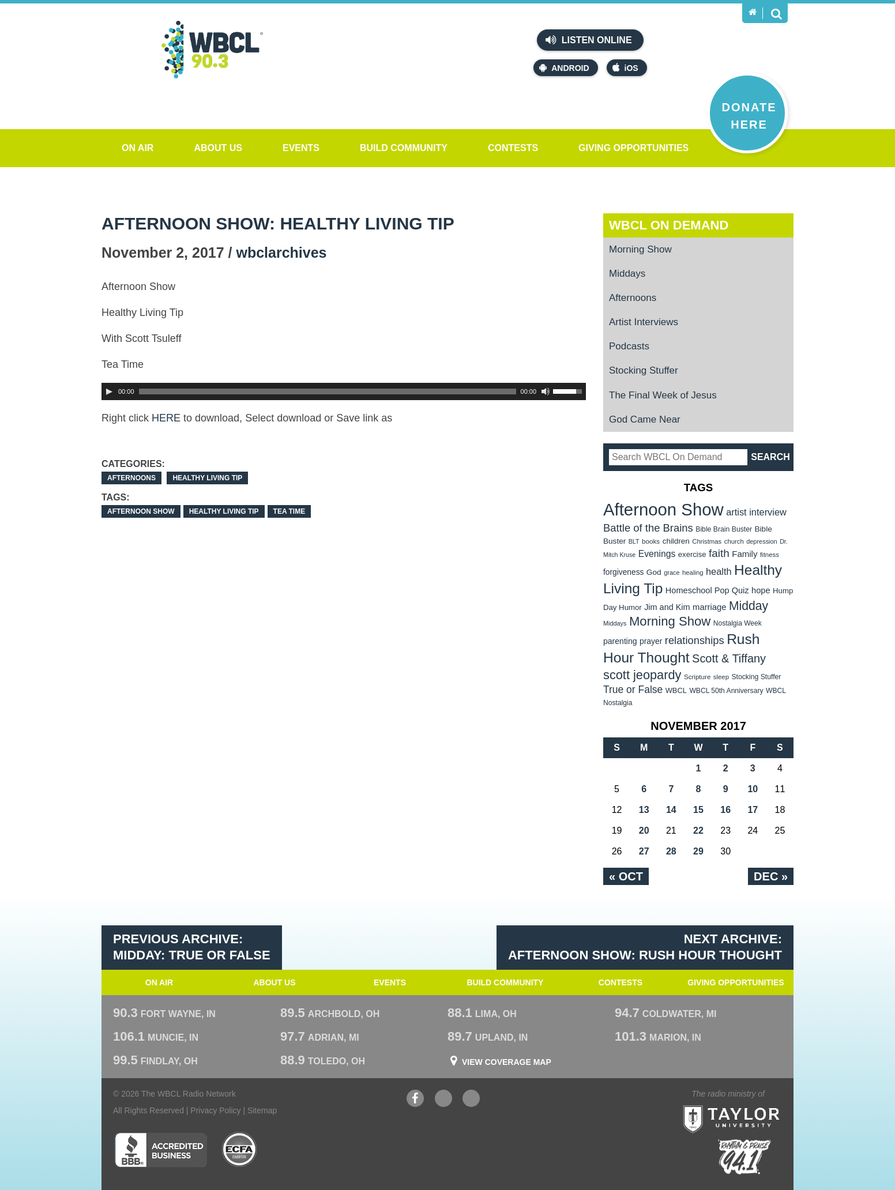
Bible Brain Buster (723, 529)
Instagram (471, 1100)
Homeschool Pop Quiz (707, 590)
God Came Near (644, 419)
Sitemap (262, 1110)
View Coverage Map (506, 1062)
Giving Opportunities (633, 148)
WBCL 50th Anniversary (726, 691)
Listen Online (588, 40)
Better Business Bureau (160, 1150)
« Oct (626, 876)
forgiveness (623, 572)
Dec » (771, 876)
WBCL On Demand (668, 225)
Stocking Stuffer (643, 370)
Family (744, 554)
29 (698, 851)
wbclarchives (281, 252)
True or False (633, 689)
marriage (710, 607)
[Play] (109, 391)
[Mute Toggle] (545, 391)
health (719, 571)
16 (725, 810)
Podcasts (629, 346)
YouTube (443, 1100)
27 (644, 851)
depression (761, 541)
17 (752, 810)
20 (644, 830)
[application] (343, 391)
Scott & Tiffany (729, 658)
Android (564, 68)
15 (698, 810)
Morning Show (640, 249)
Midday (748, 605)
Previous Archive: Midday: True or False (191, 947)
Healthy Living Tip (207, 478)
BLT (634, 541)
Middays (627, 273)
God (653, 572)
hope (760, 590)
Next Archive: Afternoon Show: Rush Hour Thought (645, 947)
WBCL (676, 690)
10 (752, 789)
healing (693, 572)
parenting (620, 641)
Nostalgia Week (737, 623)
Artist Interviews (643, 322)
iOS (625, 68)
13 (644, 810)
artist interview (756, 512)
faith (719, 553)
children (676, 541)
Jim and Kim (667, 607)
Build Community (403, 148)
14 (671, 810)
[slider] (327, 391)
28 (671, 851)
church (734, 541)
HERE (166, 418)
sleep (721, 676)
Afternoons (131, 478)
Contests (513, 148)
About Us (218, 148)
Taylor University (752, 1105)
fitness (769, 554)
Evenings (657, 554)
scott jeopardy (642, 675)
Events (301, 148)
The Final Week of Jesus (663, 395)
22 (698, 830)
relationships (694, 640)
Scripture (697, 676)
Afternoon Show (141, 511)
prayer (651, 641)
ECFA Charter (240, 1150)
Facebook (415, 1100)
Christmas (706, 541)
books (651, 541)
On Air (137, 148)
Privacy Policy (215, 1110)
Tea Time (289, 511)
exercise (692, 554)
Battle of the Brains (648, 528)
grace (671, 572)
